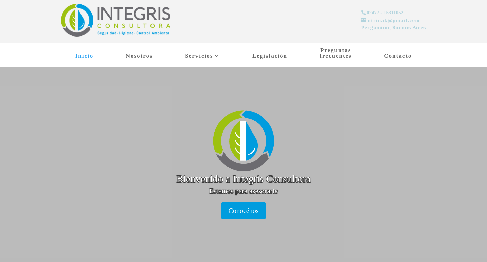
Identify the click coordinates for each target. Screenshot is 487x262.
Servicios (199, 56)
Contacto (398, 56)
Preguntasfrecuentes (335, 53)
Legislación (269, 56)
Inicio (84, 56)
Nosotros (139, 56)
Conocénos (244, 210)
